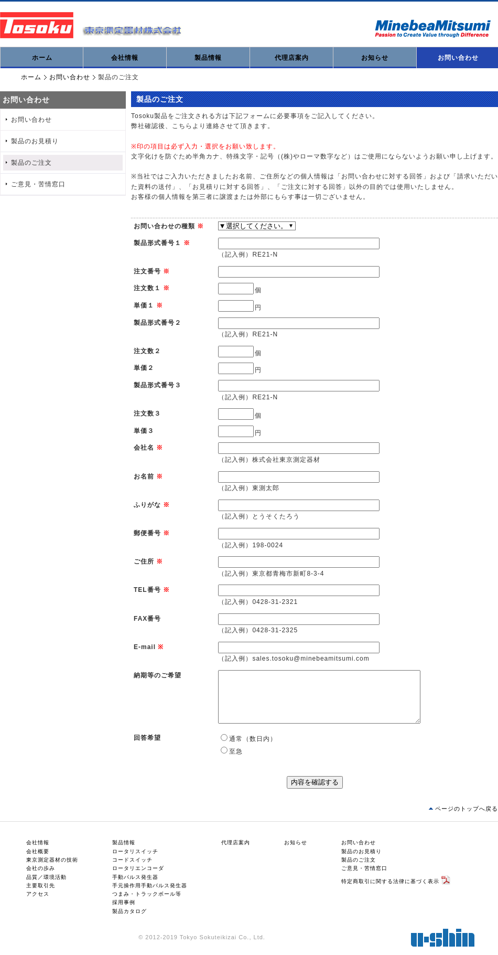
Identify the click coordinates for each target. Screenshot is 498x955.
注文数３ (147, 413)
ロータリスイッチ (135, 851)
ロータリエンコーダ (138, 868)
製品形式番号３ (157, 385)
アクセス (37, 894)
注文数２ (147, 351)
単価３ (144, 430)
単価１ (144, 305)
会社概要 (37, 851)
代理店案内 (292, 57)
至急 (236, 751)
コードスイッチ (132, 860)
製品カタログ (129, 911)
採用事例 (123, 902)
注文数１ (147, 288)
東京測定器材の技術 (52, 860)
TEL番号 (147, 589)
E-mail (145, 647)
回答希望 (147, 737)
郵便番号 (147, 533)
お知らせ (374, 57)
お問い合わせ (69, 77)
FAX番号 (147, 618)
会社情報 (124, 57)
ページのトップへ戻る (466, 808)
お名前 (144, 476)
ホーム (42, 57)
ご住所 (144, 561)
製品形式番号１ (157, 243)
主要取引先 (40, 885)
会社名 (144, 447)
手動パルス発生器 (135, 877)
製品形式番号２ (157, 322)
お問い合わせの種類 (164, 226)
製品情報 (208, 57)
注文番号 (147, 271)
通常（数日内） (253, 738)
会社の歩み (40, 868)
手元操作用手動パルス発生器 (149, 885)
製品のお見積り (35, 141)
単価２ (144, 368)
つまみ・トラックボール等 (146, 894)
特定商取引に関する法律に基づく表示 (390, 881)
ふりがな (147, 504)
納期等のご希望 (157, 675)
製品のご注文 (31, 162)
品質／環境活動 (46, 877)
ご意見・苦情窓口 (38, 184)
